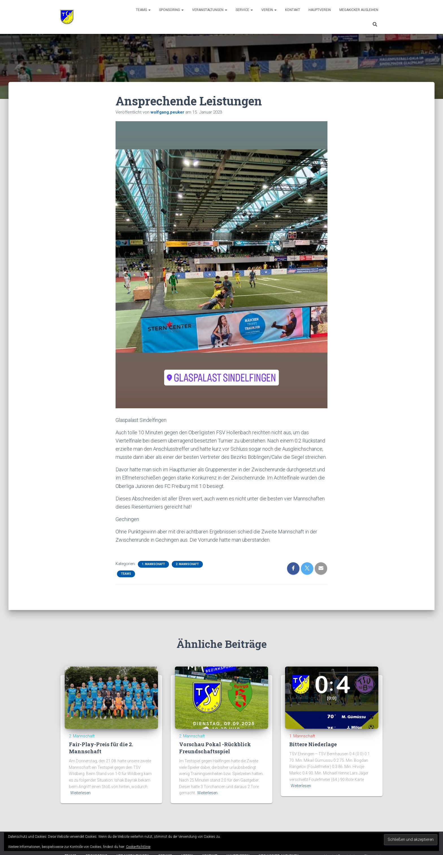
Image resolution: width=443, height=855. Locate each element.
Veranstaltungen (209, 10)
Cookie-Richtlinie (138, 847)
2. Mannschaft (187, 564)
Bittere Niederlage (313, 744)
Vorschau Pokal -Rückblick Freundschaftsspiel (215, 748)
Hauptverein (320, 10)
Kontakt (292, 10)
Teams (143, 10)
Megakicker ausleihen (358, 10)
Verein (269, 10)
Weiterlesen (80, 793)
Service (244, 10)
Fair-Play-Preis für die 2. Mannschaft (101, 748)
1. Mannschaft (153, 564)
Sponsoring (171, 10)
